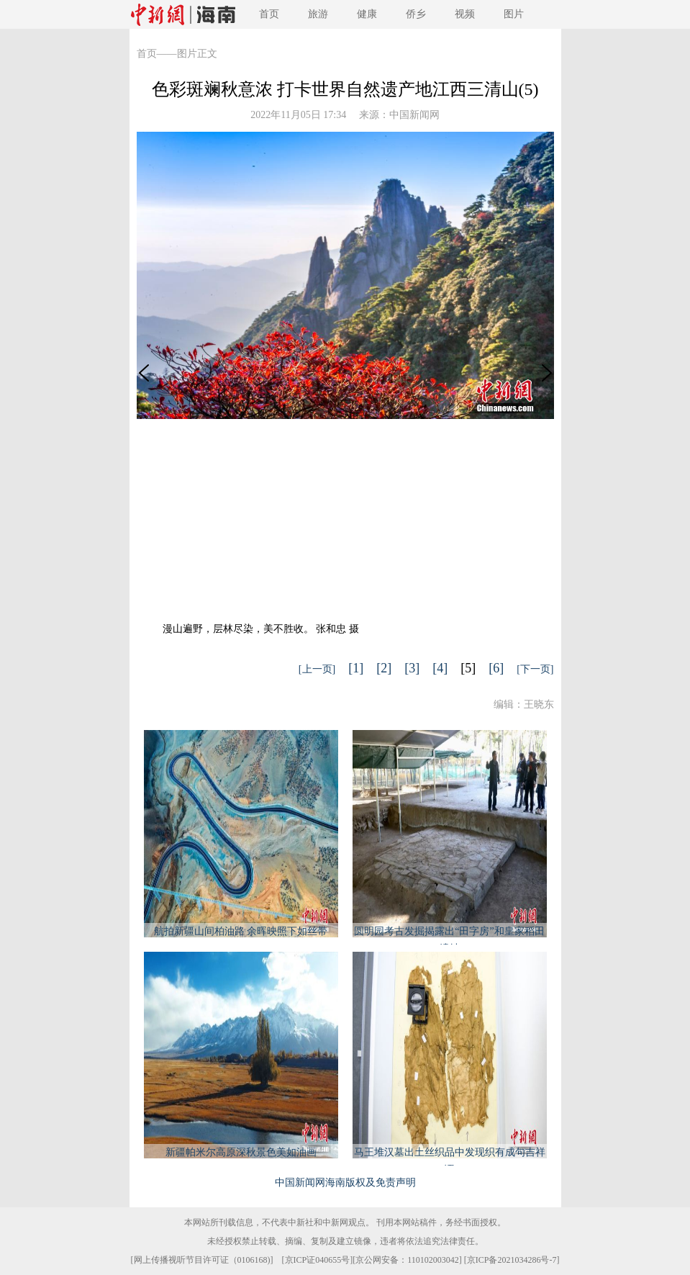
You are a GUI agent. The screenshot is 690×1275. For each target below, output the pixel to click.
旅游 (318, 14)
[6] (496, 668)
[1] (355, 668)
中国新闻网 (414, 114)
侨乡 (416, 14)
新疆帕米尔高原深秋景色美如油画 (241, 1152)
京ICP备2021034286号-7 (512, 1260)
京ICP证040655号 (317, 1260)
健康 (367, 14)
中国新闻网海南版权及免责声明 (345, 1182)
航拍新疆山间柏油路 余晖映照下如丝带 (241, 931)
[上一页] (317, 669)
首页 (269, 14)
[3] (411, 668)
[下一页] (535, 669)
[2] (383, 668)
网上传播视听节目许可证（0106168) (202, 1260)
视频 (465, 14)
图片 (514, 14)
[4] (440, 668)
